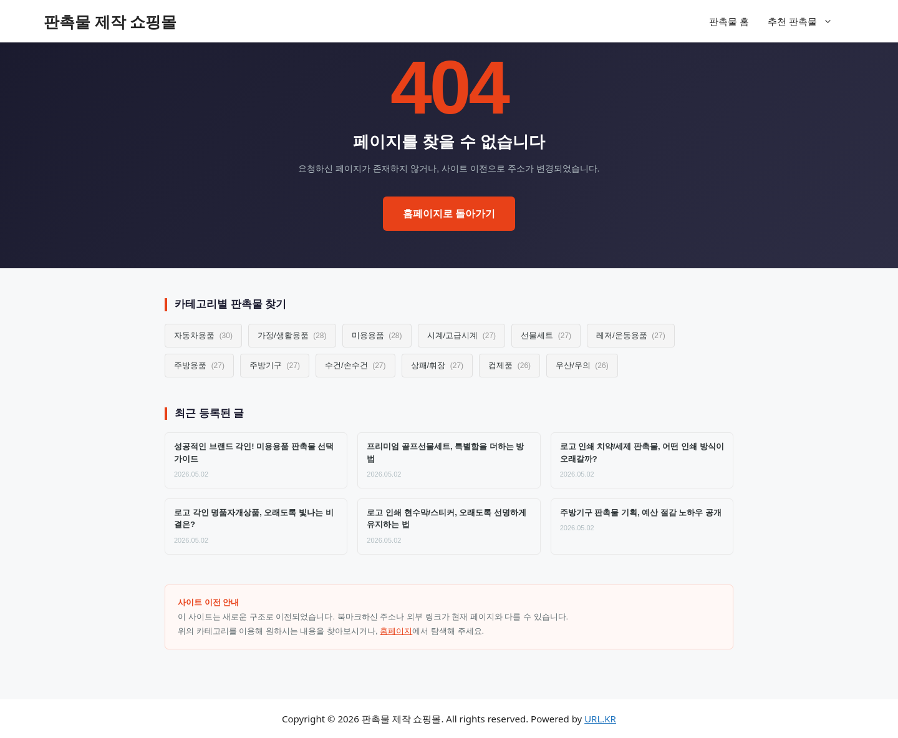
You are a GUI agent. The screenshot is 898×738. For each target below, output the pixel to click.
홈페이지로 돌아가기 (449, 213)
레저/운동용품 (630, 335)
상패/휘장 (437, 365)
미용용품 (377, 335)
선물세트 (546, 335)
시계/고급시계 (461, 335)
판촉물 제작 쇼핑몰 (110, 21)
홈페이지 (396, 631)
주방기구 (274, 365)
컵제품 (509, 365)
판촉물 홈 (729, 21)
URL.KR (600, 718)
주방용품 (199, 365)
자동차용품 (203, 335)
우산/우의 (582, 365)
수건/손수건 (355, 365)
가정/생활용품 (292, 335)
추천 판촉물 (806, 21)
